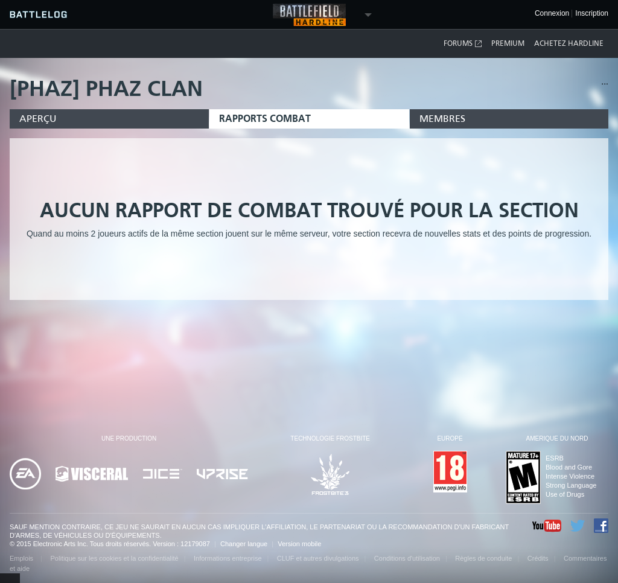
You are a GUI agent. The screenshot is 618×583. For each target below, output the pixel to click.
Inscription (591, 14)
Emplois (22, 558)
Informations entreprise (228, 558)
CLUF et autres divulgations (318, 558)
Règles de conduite (483, 558)
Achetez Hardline (569, 43)
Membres (442, 118)
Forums (463, 43)
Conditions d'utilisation (407, 558)
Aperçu (38, 118)
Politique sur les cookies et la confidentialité (115, 558)
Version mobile (299, 543)
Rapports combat (265, 118)
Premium (507, 43)
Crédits (538, 558)
